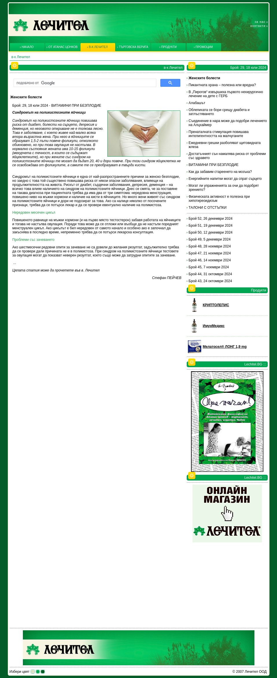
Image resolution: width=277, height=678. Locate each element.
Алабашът (197, 103)
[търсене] (84, 83)
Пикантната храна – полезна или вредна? (222, 85)
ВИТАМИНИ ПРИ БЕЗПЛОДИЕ (214, 165)
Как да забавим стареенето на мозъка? (220, 172)
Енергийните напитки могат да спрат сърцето (225, 179)
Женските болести (204, 78)
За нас (260, 21)
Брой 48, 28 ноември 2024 (210, 246)
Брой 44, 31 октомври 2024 (210, 274)
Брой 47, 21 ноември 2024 (210, 253)
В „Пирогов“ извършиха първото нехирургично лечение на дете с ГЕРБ (226, 94)
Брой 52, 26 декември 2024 (211, 219)
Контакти (257, 25)
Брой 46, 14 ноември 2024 (210, 260)
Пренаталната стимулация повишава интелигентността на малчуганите (219, 134)
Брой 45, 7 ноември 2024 (209, 267)
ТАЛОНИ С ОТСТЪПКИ (208, 208)
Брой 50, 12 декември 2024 (211, 232)
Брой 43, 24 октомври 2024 (210, 281)
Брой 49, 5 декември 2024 (210, 239)
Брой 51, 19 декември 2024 (211, 225)
